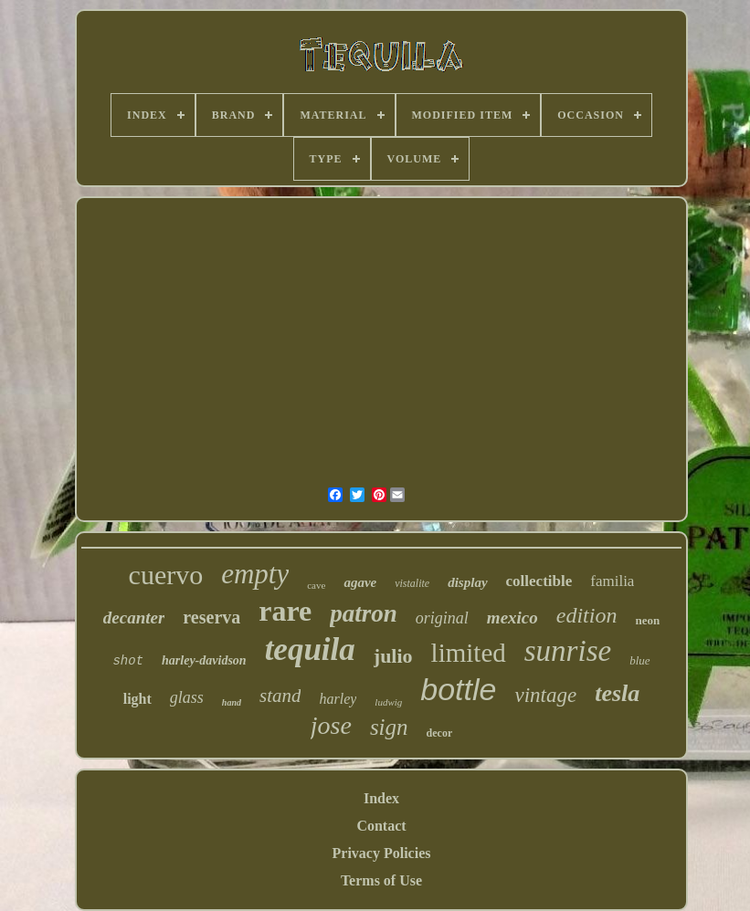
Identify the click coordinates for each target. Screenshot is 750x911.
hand (231, 702)
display (467, 582)
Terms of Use (381, 880)
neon (647, 620)
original (442, 618)
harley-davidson (204, 660)
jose (331, 725)
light (137, 699)
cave (316, 585)
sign (389, 727)
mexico (512, 617)
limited (468, 652)
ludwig (388, 701)
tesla (617, 693)
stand (280, 696)
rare (285, 610)
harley (337, 699)
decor (440, 733)
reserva (211, 617)
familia (612, 581)
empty (255, 574)
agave (359, 582)
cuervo (166, 575)
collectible (539, 581)
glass (187, 697)
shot (127, 661)
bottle (458, 689)
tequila (310, 649)
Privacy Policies (382, 853)
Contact (381, 825)
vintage (545, 695)
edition (587, 615)
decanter (134, 617)
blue (639, 660)
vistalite (412, 583)
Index (381, 798)
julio (393, 655)
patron (363, 613)
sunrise (567, 650)
